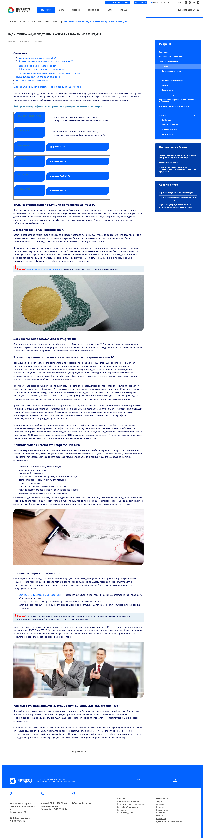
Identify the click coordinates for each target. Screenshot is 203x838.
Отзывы (160, 804)
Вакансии (121, 810)
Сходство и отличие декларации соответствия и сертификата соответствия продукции (177, 170)
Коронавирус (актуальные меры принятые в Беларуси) (178, 101)
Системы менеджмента (172, 76)
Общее (165, 66)
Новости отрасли (169, 130)
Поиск (177, 3)
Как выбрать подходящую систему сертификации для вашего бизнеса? (48, 87)
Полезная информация (128, 801)
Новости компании (170, 125)
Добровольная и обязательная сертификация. (41, 69)
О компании (162, 798)
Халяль (165, 85)
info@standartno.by (161, 3)
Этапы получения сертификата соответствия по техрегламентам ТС (50, 74)
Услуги (159, 801)
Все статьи (163, 52)
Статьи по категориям (168, 62)
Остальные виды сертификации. (32, 80)
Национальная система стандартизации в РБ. (38, 77)
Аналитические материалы (171, 57)
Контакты (124, 10)
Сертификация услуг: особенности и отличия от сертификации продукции (175, 206)
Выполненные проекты (169, 95)
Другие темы (167, 90)
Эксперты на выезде (170, 134)
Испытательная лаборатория (131, 804)
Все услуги (46, 10)
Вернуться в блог (78, 752)
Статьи (159, 816)
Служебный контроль (127, 807)
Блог (110, 10)
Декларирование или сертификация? (37, 66)
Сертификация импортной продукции (44, 269)
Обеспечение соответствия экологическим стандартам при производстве (178, 199)
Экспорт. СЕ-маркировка (172, 81)
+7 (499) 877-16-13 (58, 809)
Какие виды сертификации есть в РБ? (37, 58)
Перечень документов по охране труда (176, 193)
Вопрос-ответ (94, 10)
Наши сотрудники (125, 813)
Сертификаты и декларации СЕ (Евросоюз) (40, 595)
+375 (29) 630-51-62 (187, 10)
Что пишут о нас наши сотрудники (174, 107)
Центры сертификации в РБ (169, 822)
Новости (162, 115)
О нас (61, 10)
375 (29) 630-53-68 (57, 803)
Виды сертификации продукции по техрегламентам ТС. (46, 61)
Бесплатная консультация (117, 3)
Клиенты (76, 10)
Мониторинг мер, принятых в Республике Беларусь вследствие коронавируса (177, 157)
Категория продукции (171, 71)
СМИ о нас (166, 120)
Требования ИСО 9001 (169, 163)
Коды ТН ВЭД (140, 3)
